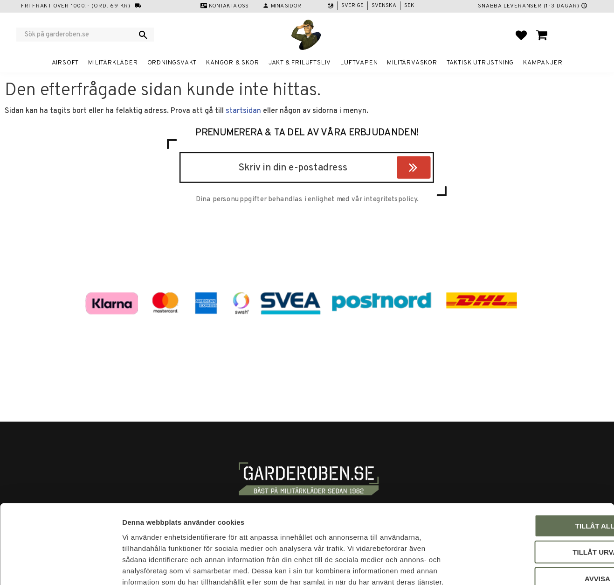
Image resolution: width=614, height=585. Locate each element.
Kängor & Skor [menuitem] (232, 63)
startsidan (243, 111)
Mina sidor (286, 6)
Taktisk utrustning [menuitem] (480, 63)
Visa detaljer (506, 567)
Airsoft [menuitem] (65, 63)
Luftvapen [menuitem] (359, 63)
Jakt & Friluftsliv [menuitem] (300, 63)
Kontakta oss (228, 6)
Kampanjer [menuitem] (542, 63)
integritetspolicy (390, 200)
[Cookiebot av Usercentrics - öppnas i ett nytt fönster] (60, 567)
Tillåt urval (536, 499)
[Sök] (143, 34)
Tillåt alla (536, 473)
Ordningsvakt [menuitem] (172, 63)
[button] (521, 35)
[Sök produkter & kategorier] (79, 34)
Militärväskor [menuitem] (412, 63)
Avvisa (536, 525)
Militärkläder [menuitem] (113, 63)
